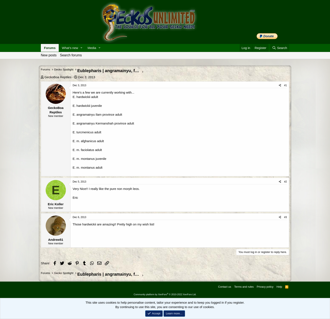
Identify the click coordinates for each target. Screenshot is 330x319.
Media (92, 48)
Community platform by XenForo (165, 294)
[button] (81, 48)
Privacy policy (265, 286)
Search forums (71, 55)
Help (279, 286)
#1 (285, 85)
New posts (49, 55)
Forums (50, 48)
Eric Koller (56, 204)
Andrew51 (55, 239)
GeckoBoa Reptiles (57, 77)
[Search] (279, 48)
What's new (70, 48)
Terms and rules (244, 286)
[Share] (280, 85)
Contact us (224, 286)
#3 (285, 217)
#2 (285, 181)
